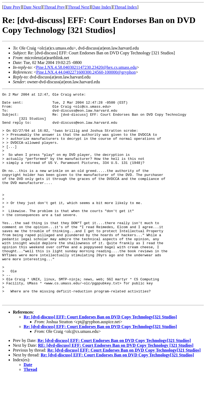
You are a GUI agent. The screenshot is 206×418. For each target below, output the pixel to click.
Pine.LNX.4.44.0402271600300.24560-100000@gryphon (86, 72)
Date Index (101, 7)
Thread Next (78, 7)
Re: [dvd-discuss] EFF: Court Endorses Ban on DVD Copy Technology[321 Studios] (100, 358)
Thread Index (125, 7)
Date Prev (12, 7)
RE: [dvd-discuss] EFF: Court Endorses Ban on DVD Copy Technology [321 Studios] (115, 387)
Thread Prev (54, 7)
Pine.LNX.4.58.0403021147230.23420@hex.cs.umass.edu (86, 67)
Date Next (32, 7)
